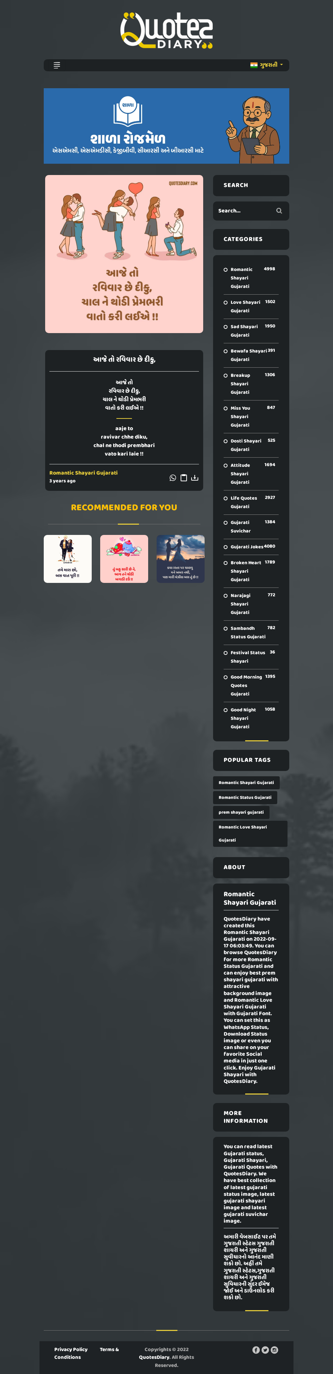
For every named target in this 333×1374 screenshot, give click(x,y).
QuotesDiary (154, 1357)
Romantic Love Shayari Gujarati (243, 834)
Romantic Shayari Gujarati (83, 473)
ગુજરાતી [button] (264, 65)
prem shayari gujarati (241, 812)
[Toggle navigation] (57, 65)
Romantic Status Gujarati (245, 797)
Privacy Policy (70, 1349)
